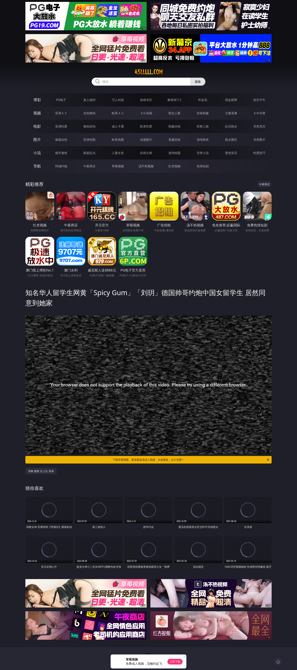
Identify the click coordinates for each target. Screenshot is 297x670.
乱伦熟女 (231, 126)
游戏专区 (146, 100)
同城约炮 (61, 166)
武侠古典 (146, 153)
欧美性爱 (146, 126)
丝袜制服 (203, 113)
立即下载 (175, 661)
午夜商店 (89, 166)
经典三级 (203, 126)
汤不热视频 (146, 166)
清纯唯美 (203, 140)
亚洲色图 (89, 140)
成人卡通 (118, 126)
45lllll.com (148, 72)
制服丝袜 (174, 126)
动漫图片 (146, 140)
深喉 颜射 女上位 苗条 (41, 471)
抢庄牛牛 (259, 100)
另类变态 (259, 126)
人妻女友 (118, 153)
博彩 (37, 99)
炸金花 (202, 100)
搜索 (198, 82)
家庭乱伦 (89, 153)
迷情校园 (174, 153)
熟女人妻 (174, 113)
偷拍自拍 (89, 126)
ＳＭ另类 (259, 113)
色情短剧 (203, 166)
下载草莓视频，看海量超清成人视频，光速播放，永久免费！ (191, 459)
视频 (37, 113)
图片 (37, 139)
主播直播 (231, 113)
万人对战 (118, 100)
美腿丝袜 (174, 140)
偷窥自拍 (61, 140)
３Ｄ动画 (146, 113)
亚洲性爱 (61, 126)
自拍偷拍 (89, 113)
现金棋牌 (231, 100)
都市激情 (61, 153)
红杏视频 (174, 166)
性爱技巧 (259, 153)
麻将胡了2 (174, 100)
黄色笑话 (231, 153)
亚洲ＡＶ (61, 113)
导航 (37, 166)
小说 (37, 152)
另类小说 (203, 153)
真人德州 (89, 100)
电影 (37, 126)
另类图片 (259, 140)
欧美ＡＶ (118, 113)
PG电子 (61, 100)
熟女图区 (231, 140)
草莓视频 (118, 166)
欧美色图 (118, 140)
